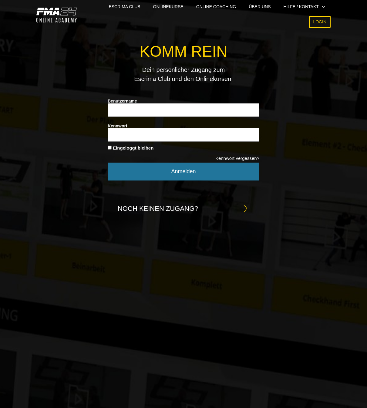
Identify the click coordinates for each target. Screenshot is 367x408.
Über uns (260, 6)
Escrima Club (124, 6)
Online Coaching (216, 6)
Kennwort (117, 125)
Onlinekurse (168, 6)
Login (319, 21)
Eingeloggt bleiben (130, 147)
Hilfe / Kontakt (300, 6)
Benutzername (122, 101)
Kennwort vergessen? (237, 158)
